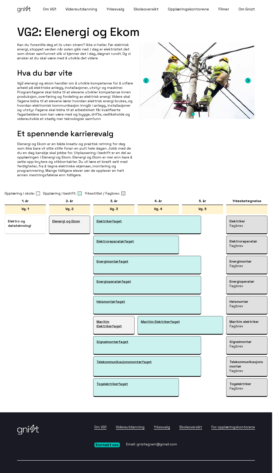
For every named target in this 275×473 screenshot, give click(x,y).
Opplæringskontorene (188, 9)
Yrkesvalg (115, 9)
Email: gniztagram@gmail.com (151, 444)
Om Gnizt (247, 9)
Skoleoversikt (146, 9)
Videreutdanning (81, 9)
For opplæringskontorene (233, 427)
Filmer (223, 9)
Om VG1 (49, 9)
